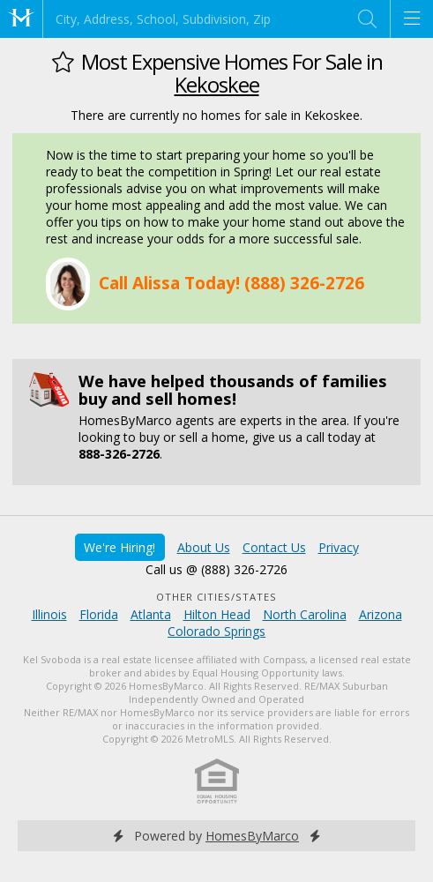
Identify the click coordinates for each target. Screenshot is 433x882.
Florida (98, 614)
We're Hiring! (119, 547)
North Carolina (305, 614)
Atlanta (151, 614)
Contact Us (274, 547)
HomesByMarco (252, 835)
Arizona (380, 614)
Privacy (338, 547)
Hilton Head (216, 614)
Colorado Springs (216, 631)
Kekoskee (217, 85)
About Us (203, 547)
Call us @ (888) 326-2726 (216, 569)
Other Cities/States (216, 596)
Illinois (49, 614)
